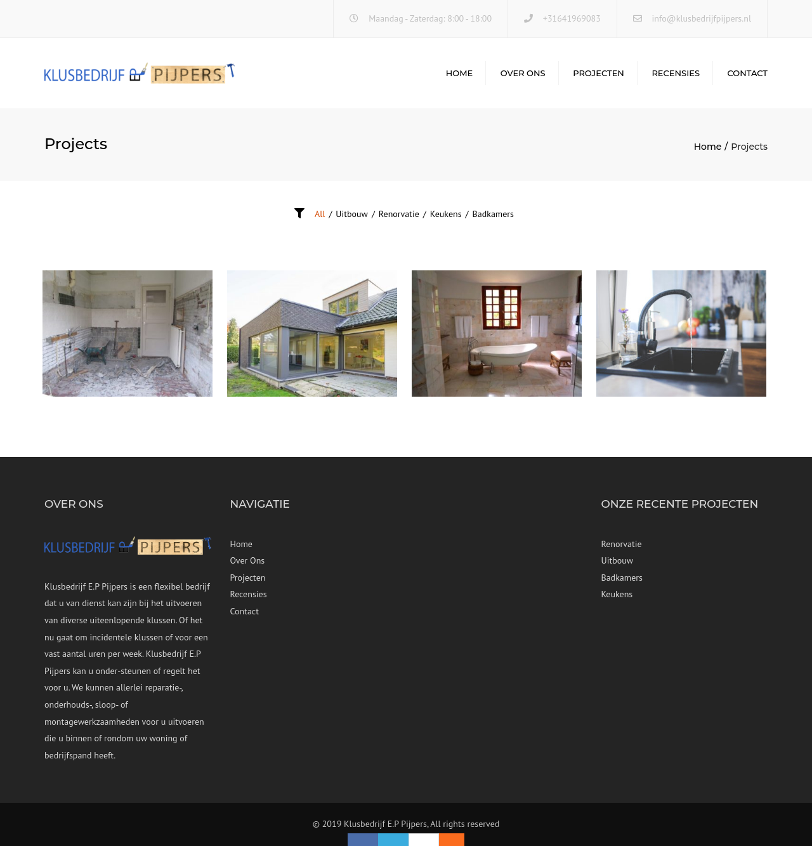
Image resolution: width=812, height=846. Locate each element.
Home (459, 73)
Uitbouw (352, 214)
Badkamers (493, 214)
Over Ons (523, 73)
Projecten (598, 73)
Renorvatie (399, 214)
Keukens (446, 214)
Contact (747, 73)
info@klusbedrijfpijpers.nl (701, 18)
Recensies (676, 73)
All (320, 214)
